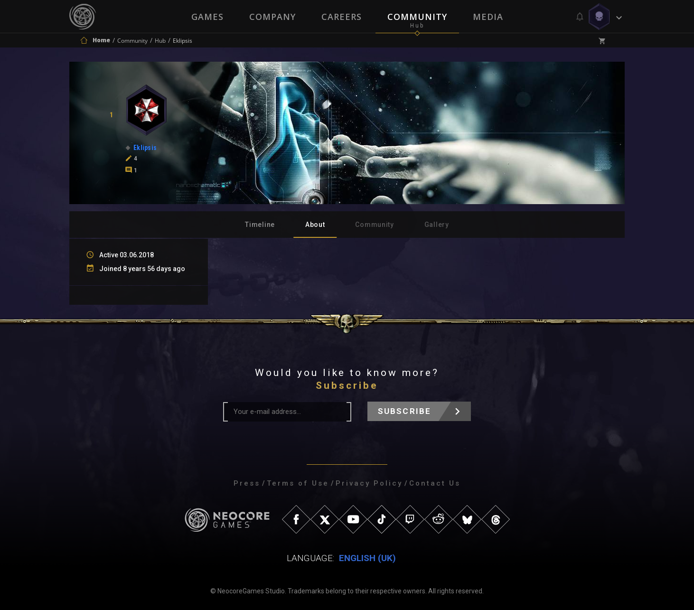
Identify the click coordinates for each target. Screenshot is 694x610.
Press (247, 483)
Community (417, 16)
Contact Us (434, 483)
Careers (341, 16)
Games (207, 16)
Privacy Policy (369, 483)
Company (272, 16)
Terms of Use (298, 483)
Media (488, 16)
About (315, 224)
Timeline (260, 224)
